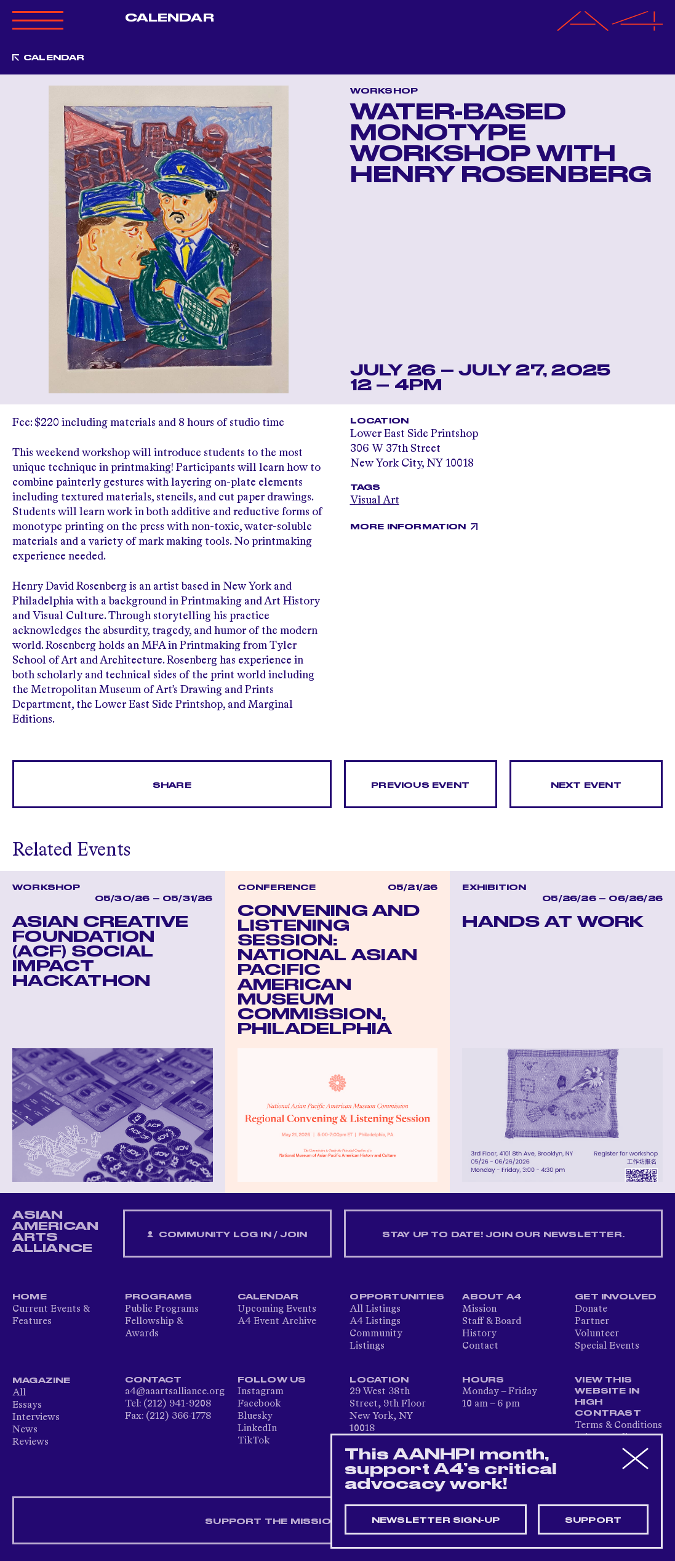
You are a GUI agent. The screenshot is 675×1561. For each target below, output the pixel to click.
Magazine (41, 1380)
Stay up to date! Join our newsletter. (503, 1234)
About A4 (492, 1297)
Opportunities (396, 1297)
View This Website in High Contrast (608, 1396)
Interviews (36, 1418)
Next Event (586, 785)
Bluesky (255, 1416)
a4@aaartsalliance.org (175, 1392)
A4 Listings (375, 1321)
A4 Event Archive (277, 1321)
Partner (592, 1321)
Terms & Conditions (618, 1426)
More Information (408, 527)
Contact (480, 1346)
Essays (27, 1405)
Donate (591, 1309)
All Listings (375, 1309)
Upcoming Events (277, 1309)
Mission (479, 1309)
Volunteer (597, 1334)
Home (29, 1297)
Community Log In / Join (227, 1235)
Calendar (169, 17)
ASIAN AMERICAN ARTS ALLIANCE (55, 1232)
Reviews (30, 1442)
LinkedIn (257, 1429)
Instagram (261, 1392)
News (25, 1430)
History (479, 1334)
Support (593, 1520)
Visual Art (374, 500)
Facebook (259, 1404)
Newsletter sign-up (436, 1520)
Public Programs (162, 1309)
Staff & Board (491, 1321)
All (19, 1393)
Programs (159, 1297)
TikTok (254, 1441)
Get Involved (616, 1297)
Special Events (607, 1346)
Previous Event (420, 785)
